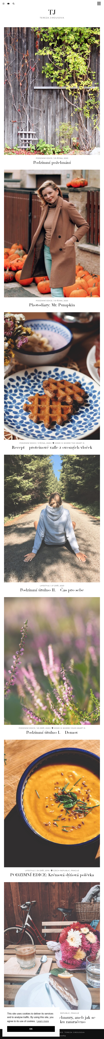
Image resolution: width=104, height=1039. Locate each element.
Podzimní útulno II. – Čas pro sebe (52, 590)
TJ (52, 12)
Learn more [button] (43, 1021)
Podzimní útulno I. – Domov (52, 732)
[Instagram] (3, 4)
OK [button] (31, 1029)
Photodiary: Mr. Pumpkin (52, 305)
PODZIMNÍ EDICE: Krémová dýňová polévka (52, 874)
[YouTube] (8, 4)
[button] (100, 3)
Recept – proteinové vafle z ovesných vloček (52, 447)
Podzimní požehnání (52, 162)
